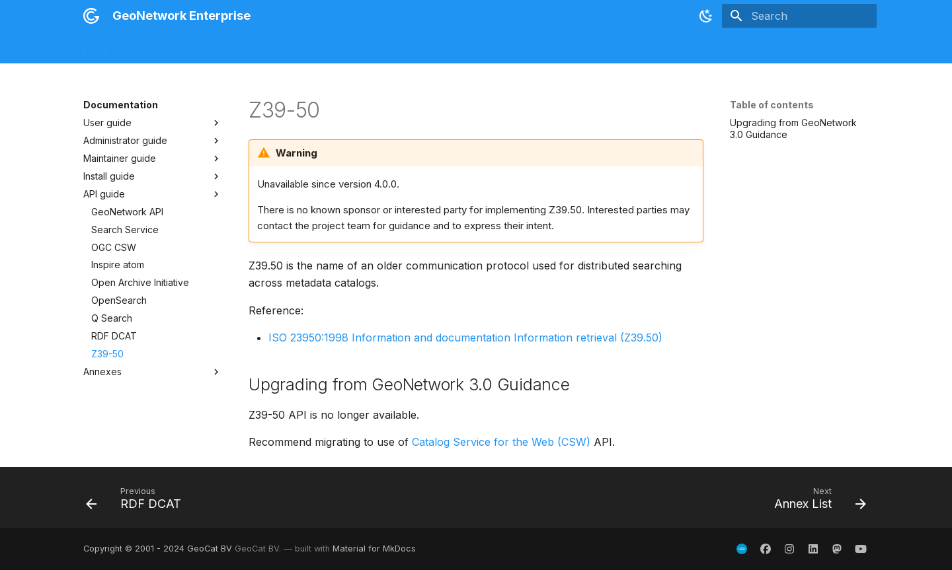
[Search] (799, 16)
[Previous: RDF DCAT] (137, 501)
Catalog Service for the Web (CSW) (501, 441)
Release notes (156, 47)
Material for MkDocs (374, 548)
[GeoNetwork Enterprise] (91, 16)
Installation (226, 47)
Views (414, 47)
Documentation (297, 47)
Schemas (365, 47)
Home (96, 47)
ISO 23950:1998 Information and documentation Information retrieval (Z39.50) (465, 337)
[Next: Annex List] (816, 501)
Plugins (459, 47)
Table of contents (772, 104)
